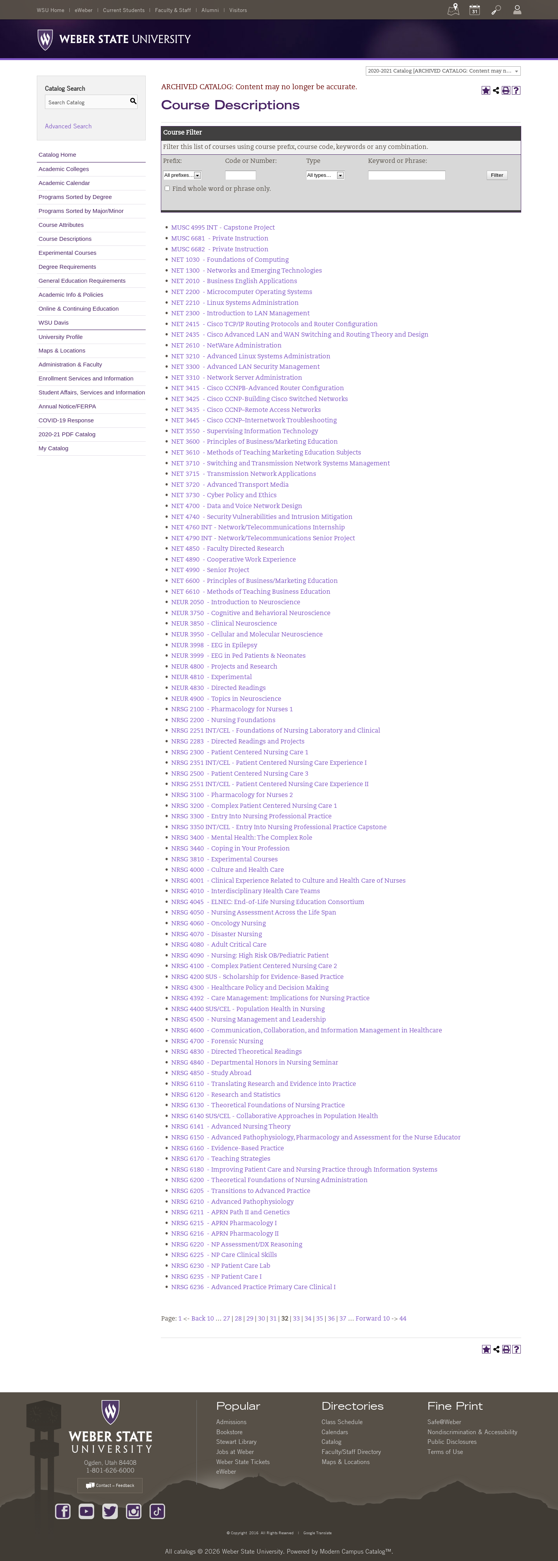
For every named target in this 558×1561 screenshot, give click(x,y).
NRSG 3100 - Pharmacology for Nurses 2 (232, 795)
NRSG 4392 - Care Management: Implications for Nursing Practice (270, 999)
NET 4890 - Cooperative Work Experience (233, 560)
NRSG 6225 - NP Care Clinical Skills (224, 1255)
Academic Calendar (64, 183)
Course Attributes (61, 224)
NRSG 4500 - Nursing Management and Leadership (248, 1020)
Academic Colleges (64, 169)
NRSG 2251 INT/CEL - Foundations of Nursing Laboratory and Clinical (275, 731)
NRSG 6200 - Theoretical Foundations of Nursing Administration (269, 1180)
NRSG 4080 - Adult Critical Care (219, 945)
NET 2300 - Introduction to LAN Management (240, 314)
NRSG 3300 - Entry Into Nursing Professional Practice (251, 817)
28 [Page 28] (238, 1319)
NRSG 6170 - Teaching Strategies (220, 1159)
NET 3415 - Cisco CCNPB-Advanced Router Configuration (257, 388)
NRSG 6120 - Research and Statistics (226, 1095)
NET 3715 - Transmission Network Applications (243, 474)
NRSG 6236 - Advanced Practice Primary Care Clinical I (253, 1287)
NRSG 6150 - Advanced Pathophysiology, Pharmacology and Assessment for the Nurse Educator (316, 1138)
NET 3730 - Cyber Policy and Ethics (224, 496)
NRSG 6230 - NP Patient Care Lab (220, 1266)
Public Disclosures (452, 1441)
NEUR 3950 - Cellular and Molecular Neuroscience (247, 635)
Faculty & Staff (173, 9)
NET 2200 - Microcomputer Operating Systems (241, 292)
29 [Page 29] (249, 1319)
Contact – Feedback (110, 1486)
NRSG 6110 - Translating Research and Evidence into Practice (263, 1084)
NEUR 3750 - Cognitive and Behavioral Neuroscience (251, 613)
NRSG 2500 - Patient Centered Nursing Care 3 (239, 774)
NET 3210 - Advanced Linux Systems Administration (251, 357)
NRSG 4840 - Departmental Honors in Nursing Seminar (254, 1063)
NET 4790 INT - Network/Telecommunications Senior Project (263, 539)
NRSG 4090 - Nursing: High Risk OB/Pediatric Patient (250, 956)
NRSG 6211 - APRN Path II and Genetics (230, 1213)
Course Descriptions (65, 238)
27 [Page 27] (226, 1319)
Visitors (238, 9)
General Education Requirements (82, 280)
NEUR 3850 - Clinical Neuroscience (224, 624)
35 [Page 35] (319, 1319)
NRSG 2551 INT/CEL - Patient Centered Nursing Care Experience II (270, 784)
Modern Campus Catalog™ (355, 1551)
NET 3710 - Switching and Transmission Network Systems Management (280, 464)
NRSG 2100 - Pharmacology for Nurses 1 (232, 710)
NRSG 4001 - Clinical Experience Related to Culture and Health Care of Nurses (288, 881)
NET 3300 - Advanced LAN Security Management (245, 367)
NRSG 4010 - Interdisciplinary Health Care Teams (245, 892)
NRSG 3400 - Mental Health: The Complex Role (241, 838)
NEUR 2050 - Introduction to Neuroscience (235, 603)
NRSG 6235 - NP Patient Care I (216, 1277)
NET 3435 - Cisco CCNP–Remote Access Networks (246, 410)
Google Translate (317, 1532)
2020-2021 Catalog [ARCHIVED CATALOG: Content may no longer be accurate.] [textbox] (444, 71)
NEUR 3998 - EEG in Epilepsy (214, 646)
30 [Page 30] (261, 1319)
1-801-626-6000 (110, 1470)
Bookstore (229, 1432)
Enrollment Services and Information (86, 378)
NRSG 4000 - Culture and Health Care (227, 870)
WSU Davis (54, 322)
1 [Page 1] (180, 1319)
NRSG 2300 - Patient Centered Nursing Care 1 (239, 753)
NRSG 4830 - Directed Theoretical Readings (236, 1052)
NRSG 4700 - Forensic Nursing (217, 1042)
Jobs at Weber (235, 1452)
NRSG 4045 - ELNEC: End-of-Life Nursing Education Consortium (267, 902)
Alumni (210, 9)
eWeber (84, 9)
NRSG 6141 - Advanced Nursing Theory (231, 1127)
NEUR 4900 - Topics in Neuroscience (226, 699)
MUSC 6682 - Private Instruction (220, 250)
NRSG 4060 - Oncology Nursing (218, 924)
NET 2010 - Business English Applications (234, 281)
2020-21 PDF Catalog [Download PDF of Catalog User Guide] (67, 434)
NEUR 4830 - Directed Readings (218, 688)
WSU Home (50, 9)
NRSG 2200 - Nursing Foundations (223, 720)
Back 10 (202, 1319)
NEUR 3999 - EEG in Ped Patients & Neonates (238, 656)
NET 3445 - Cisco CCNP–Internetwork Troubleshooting (254, 421)
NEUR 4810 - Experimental (211, 677)
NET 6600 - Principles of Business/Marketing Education (254, 581)
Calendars (335, 1432)
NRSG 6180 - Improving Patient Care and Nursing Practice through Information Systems (304, 1170)
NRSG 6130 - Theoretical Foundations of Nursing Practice (258, 1106)
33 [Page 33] (296, 1319)
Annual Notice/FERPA (67, 406)
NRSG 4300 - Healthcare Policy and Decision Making (250, 988)
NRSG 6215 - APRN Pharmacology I (224, 1223)
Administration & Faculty (70, 364)
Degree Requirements (67, 266)
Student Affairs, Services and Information (92, 392)
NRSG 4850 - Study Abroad (211, 1073)
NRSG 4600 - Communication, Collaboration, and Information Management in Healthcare (306, 1031)
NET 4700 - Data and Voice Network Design (236, 506)
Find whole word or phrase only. (221, 189)
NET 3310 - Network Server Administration (236, 378)
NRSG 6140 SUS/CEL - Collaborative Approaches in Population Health (274, 1116)
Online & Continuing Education (79, 308)
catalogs (185, 1551)
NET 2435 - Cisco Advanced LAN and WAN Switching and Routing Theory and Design (300, 335)
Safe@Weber (444, 1422)
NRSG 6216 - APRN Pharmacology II (225, 1234)
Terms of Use (445, 1452)
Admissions (231, 1422)
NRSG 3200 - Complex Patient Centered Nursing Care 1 (254, 806)
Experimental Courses (67, 252)
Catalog (331, 1441)
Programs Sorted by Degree (75, 197)
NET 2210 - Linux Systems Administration (235, 303)
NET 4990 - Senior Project (210, 570)
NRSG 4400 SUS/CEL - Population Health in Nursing (248, 1009)
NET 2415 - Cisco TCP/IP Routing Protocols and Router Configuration (274, 325)
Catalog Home (57, 154)
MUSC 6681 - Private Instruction (220, 239)
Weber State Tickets (243, 1462)
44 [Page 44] (403, 1319)
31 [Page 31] (273, 1319)
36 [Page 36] (331, 1319)
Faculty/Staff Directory (351, 1452)
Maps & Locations (62, 350)
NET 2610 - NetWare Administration (226, 346)
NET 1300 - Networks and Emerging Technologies (246, 271)
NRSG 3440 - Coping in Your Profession (230, 849)
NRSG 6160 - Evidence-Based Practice (227, 1149)
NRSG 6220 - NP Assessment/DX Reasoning (236, 1245)
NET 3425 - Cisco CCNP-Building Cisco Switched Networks (259, 399)
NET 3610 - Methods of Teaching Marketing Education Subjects (266, 453)
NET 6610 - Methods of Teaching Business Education (251, 592)
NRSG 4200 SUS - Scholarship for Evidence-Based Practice (257, 977)
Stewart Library (236, 1441)
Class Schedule (342, 1422)
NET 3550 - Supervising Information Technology (244, 432)
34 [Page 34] (308, 1319)
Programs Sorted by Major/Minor (81, 210)
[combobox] (443, 71)
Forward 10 (373, 1319)
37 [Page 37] (342, 1319)
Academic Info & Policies (71, 294)
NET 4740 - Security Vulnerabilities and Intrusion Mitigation (262, 517)
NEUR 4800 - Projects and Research (224, 667)
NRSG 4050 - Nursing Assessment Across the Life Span (253, 913)
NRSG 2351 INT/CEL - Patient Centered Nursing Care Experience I (269, 763)
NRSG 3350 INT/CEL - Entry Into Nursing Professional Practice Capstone (279, 828)
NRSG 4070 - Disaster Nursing (216, 935)
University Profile (61, 337)
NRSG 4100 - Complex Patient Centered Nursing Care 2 (254, 966)
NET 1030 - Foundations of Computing (230, 260)
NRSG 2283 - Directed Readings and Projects (238, 742)
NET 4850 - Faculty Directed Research (227, 549)
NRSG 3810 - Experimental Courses (224, 860)
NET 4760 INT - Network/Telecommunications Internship (258, 528)
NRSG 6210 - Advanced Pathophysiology (232, 1202)
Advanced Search (68, 126)
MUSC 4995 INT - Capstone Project (223, 228)
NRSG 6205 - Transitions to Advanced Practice (240, 1191)
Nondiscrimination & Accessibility (472, 1432)
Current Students (124, 9)
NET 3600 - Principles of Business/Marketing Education (254, 442)
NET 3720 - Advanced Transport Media (230, 485)
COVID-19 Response (66, 420)
